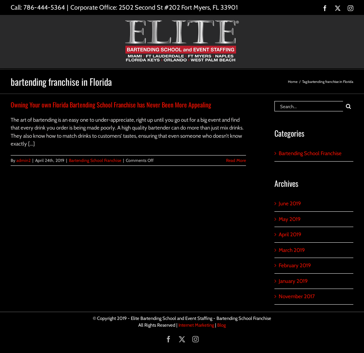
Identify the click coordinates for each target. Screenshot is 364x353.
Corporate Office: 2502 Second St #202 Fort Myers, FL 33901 (154, 7)
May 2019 (290, 219)
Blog (221, 325)
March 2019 (292, 250)
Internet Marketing (196, 325)
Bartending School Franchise (95, 160)
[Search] (348, 106)
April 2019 (290, 234)
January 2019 (293, 281)
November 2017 (297, 296)
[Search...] (308, 106)
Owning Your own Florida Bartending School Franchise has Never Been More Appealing (111, 104)
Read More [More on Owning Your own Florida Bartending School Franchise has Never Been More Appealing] (236, 160)
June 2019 (290, 203)
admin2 (23, 160)
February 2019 (295, 265)
